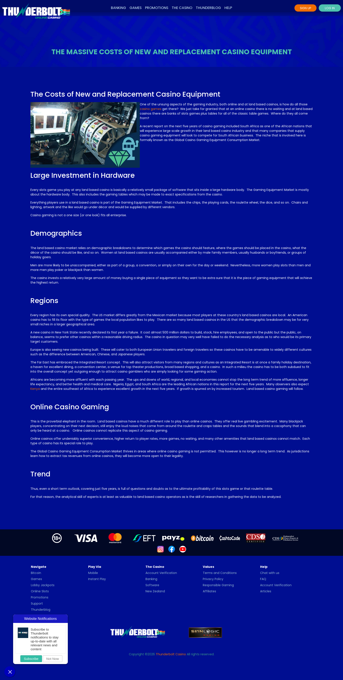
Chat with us (269, 573)
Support (37, 603)
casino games (150, 109)
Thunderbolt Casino (171, 654)
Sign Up (305, 8)
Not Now (52, 659)
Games (136, 7)
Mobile (93, 573)
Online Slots (40, 591)
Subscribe (31, 659)
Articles (265, 591)
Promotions (156, 7)
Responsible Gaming (218, 585)
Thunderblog (208, 7)
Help (228, 7)
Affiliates (209, 591)
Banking (118, 7)
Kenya (35, 389)
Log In (330, 8)
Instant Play (97, 579)
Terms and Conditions (220, 573)
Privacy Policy (213, 579)
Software (152, 585)
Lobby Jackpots (42, 585)
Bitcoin (36, 573)
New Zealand (155, 591)
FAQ (263, 579)
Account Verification (161, 573)
